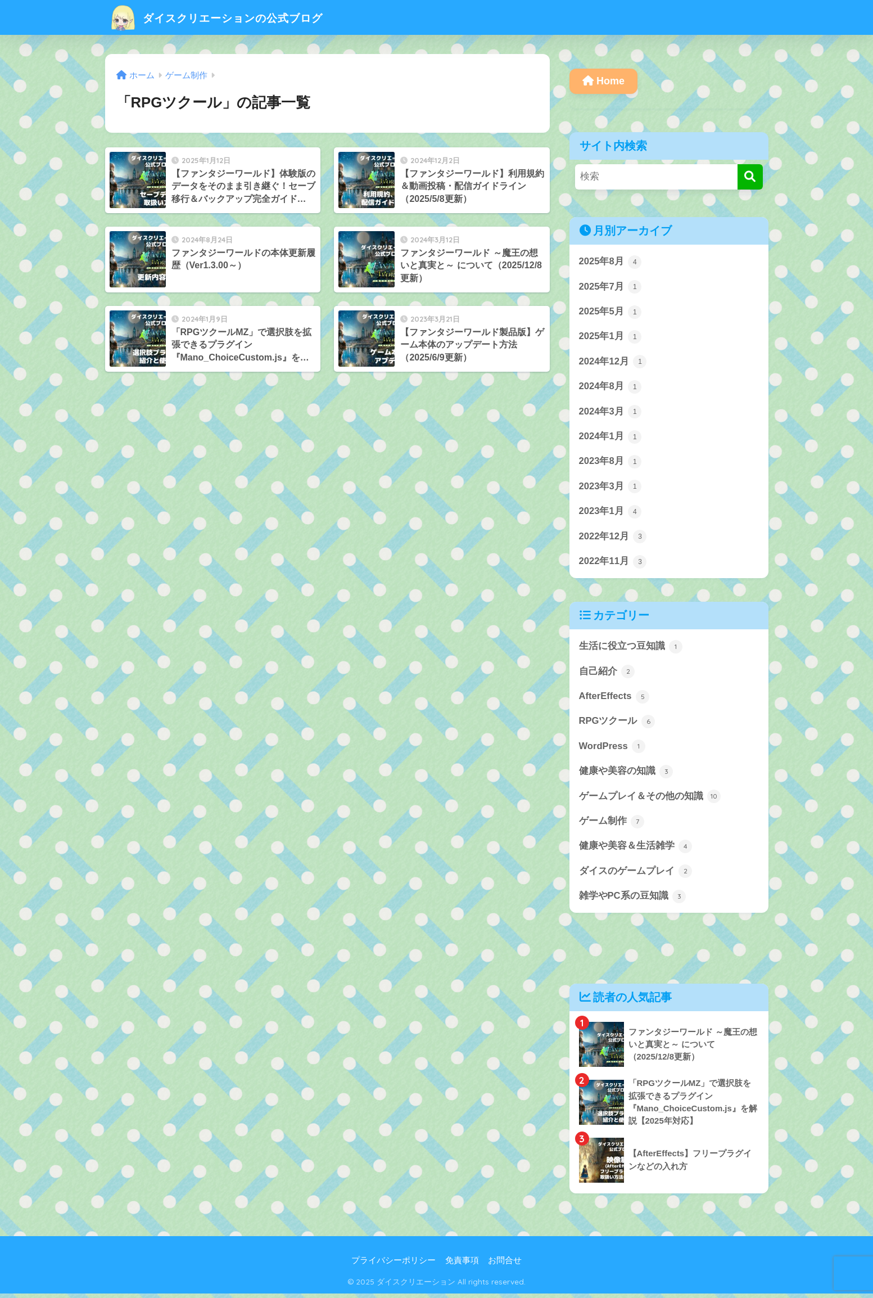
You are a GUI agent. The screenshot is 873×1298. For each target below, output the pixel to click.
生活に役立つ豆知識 (631, 649)
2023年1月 (610, 513)
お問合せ (505, 1264)
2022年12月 (613, 539)
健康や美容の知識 (626, 774)
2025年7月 (610, 287)
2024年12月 (613, 362)
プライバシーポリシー (393, 1264)
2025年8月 (610, 262)
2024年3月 (610, 413)
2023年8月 (610, 463)
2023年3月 (610, 488)
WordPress (612, 749)
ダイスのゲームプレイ (636, 875)
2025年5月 (610, 312)
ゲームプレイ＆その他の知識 (650, 799)
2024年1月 (610, 438)
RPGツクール (617, 724)
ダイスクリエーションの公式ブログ (237, 17)
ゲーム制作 (612, 825)
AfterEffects (614, 699)
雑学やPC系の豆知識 (632, 900)
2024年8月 (610, 387)
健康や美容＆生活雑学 (636, 850)
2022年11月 (613, 563)
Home (603, 81)
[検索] (750, 177)
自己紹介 (607, 673)
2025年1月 (610, 337)
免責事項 (462, 1264)
